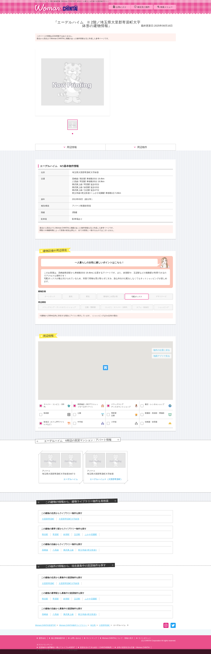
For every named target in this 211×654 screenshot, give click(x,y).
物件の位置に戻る (161, 350)
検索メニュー (165, 7)
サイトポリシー (143, 638)
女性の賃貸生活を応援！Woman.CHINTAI (132, 647)
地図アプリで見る (161, 356)
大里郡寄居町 (104, 625)
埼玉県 (93, 625)
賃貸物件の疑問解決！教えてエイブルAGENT (56, 647)
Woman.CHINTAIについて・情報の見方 (116, 638)
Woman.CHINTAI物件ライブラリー (73, 625)
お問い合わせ (74, 638)
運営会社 (41, 638)
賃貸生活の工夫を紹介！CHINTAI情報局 (95, 647)
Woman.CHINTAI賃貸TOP (45, 625)
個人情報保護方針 (57, 638)
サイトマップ (90, 638)
